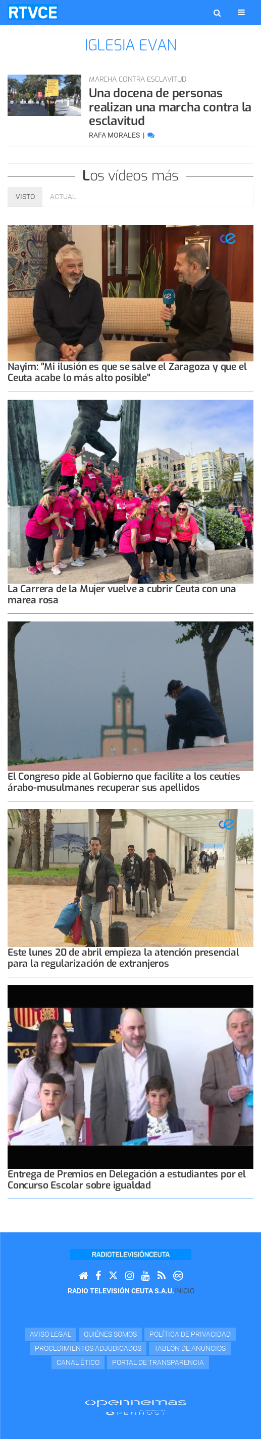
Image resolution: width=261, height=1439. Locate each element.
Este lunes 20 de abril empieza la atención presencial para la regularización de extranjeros (123, 958)
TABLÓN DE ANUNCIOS (190, 1348)
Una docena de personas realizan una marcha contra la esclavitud (170, 107)
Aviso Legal (50, 1334)
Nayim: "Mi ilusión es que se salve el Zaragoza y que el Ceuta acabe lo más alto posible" (127, 372)
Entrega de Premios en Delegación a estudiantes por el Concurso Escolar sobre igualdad (127, 1180)
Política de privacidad (190, 1334)
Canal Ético (78, 1362)
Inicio (184, 1291)
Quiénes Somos (110, 1334)
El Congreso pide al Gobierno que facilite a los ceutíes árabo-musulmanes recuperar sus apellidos (124, 782)
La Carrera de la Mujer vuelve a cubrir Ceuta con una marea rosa (122, 594)
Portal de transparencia (158, 1362)
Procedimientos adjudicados (88, 1348)
